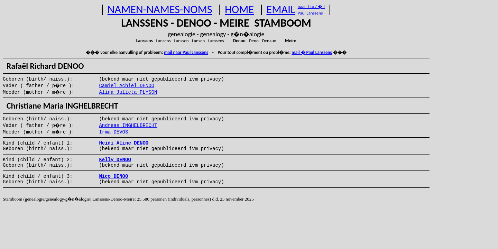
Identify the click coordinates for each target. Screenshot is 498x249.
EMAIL (281, 9)
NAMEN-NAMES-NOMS (160, 9)
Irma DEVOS (113, 132)
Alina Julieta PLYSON (128, 92)
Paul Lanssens (310, 13)
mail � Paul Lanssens (312, 52)
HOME (239, 9)
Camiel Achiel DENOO (126, 86)
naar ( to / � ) (311, 6)
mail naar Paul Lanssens (186, 52)
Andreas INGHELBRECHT (128, 125)
